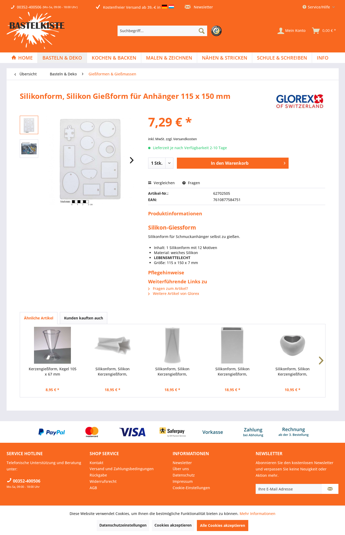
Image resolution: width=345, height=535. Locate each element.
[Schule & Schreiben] (282, 57)
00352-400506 (29, 6)
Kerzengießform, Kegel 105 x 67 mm (52, 371)
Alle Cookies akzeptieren (222, 525)
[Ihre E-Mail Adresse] (289, 489)
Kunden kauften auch (83, 317)
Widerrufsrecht (103, 481)
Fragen (191, 182)
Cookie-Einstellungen (191, 487)
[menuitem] (171, 31)
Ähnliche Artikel (38, 317)
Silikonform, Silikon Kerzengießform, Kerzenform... (112, 371)
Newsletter (199, 6)
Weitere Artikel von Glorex (173, 293)
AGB (93, 487)
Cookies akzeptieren (173, 525)
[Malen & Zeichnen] (169, 57)
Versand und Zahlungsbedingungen (122, 468)
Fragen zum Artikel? (168, 288)
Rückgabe (98, 475)
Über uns (181, 468)
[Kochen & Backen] (114, 57)
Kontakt (96, 462)
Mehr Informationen (257, 513)
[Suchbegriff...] (162, 31)
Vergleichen (161, 182)
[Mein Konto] (291, 31)
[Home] (22, 57)
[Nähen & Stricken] (224, 57)
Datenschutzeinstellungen (123, 525)
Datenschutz (184, 475)
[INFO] (322, 57)
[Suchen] (201, 31)
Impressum (183, 481)
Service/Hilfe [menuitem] (317, 6)
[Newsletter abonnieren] (330, 489)
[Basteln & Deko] (62, 57)
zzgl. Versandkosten (181, 139)
